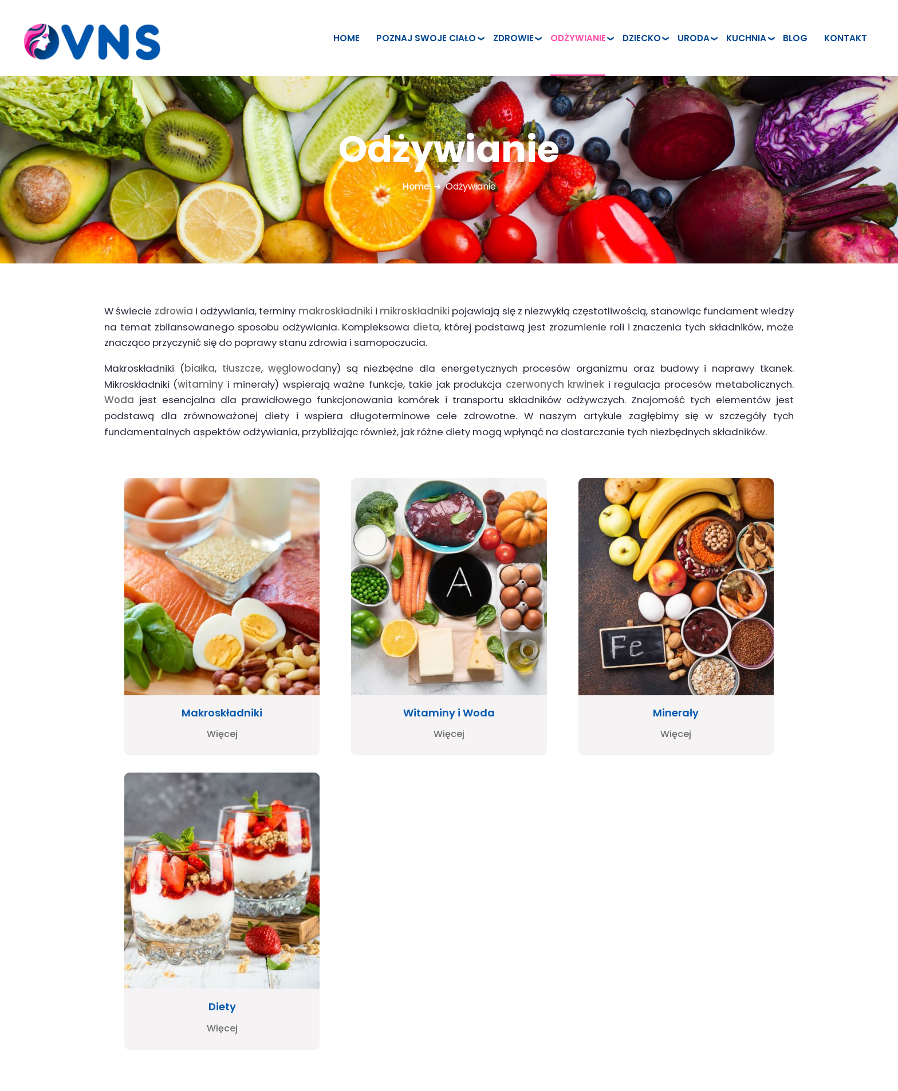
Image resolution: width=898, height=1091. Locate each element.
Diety (699, 661)
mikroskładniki (415, 311)
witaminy (200, 384)
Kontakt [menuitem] (845, 38)
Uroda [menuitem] (694, 38)
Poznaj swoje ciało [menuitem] (426, 38)
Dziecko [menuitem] (642, 38)
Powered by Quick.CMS (804, 1055)
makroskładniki (335, 311)
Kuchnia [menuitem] (746, 38)
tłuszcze (241, 368)
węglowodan (300, 368)
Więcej (198, 683)
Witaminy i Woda (365, 661)
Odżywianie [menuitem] (578, 38)
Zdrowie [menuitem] (513, 38)
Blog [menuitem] (795, 38)
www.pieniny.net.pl (72, 962)
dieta (426, 327)
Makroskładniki (199, 661)
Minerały (533, 661)
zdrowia (174, 311)
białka (199, 368)
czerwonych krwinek (555, 384)
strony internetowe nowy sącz (98, 988)
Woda (119, 400)
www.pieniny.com (70, 975)
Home (416, 186)
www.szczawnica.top (78, 949)
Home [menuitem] (346, 38)
